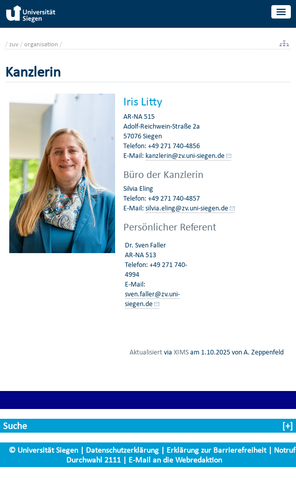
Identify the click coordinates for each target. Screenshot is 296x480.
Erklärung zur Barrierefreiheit (216, 450)
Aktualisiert (146, 352)
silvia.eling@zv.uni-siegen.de (186, 208)
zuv (13, 44)
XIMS (181, 352)
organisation (41, 44)
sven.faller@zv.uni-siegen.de (152, 299)
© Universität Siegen (43, 450)
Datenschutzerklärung (122, 450)
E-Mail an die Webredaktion (175, 460)
